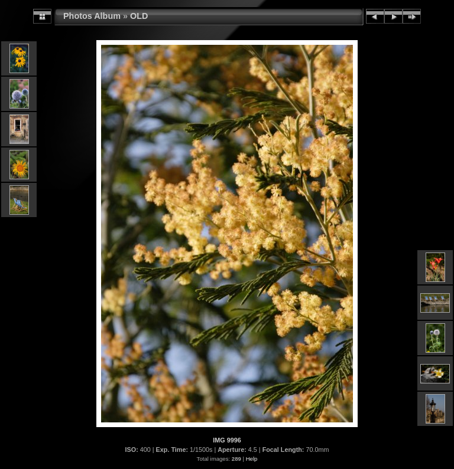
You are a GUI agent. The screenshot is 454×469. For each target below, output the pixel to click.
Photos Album (92, 16)
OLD (139, 16)
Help (252, 458)
